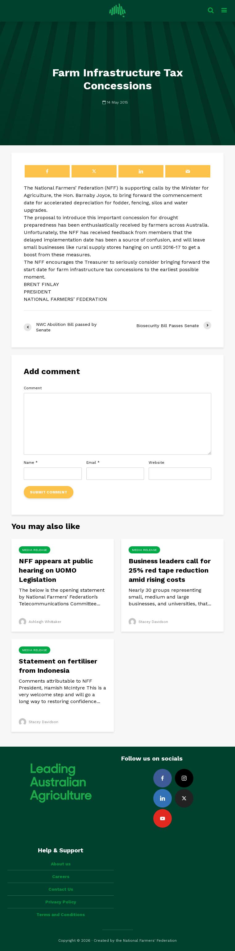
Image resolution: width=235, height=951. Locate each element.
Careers (60, 876)
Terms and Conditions (60, 914)
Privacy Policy (60, 901)
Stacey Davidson (149, 622)
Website (156, 462)
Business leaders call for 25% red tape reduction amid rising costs (170, 570)
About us (61, 863)
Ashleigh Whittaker (41, 622)
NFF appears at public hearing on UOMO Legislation (56, 570)
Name (31, 462)
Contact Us (60, 889)
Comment (33, 388)
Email (93, 462)
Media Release (34, 550)
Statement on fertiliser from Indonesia (58, 665)
